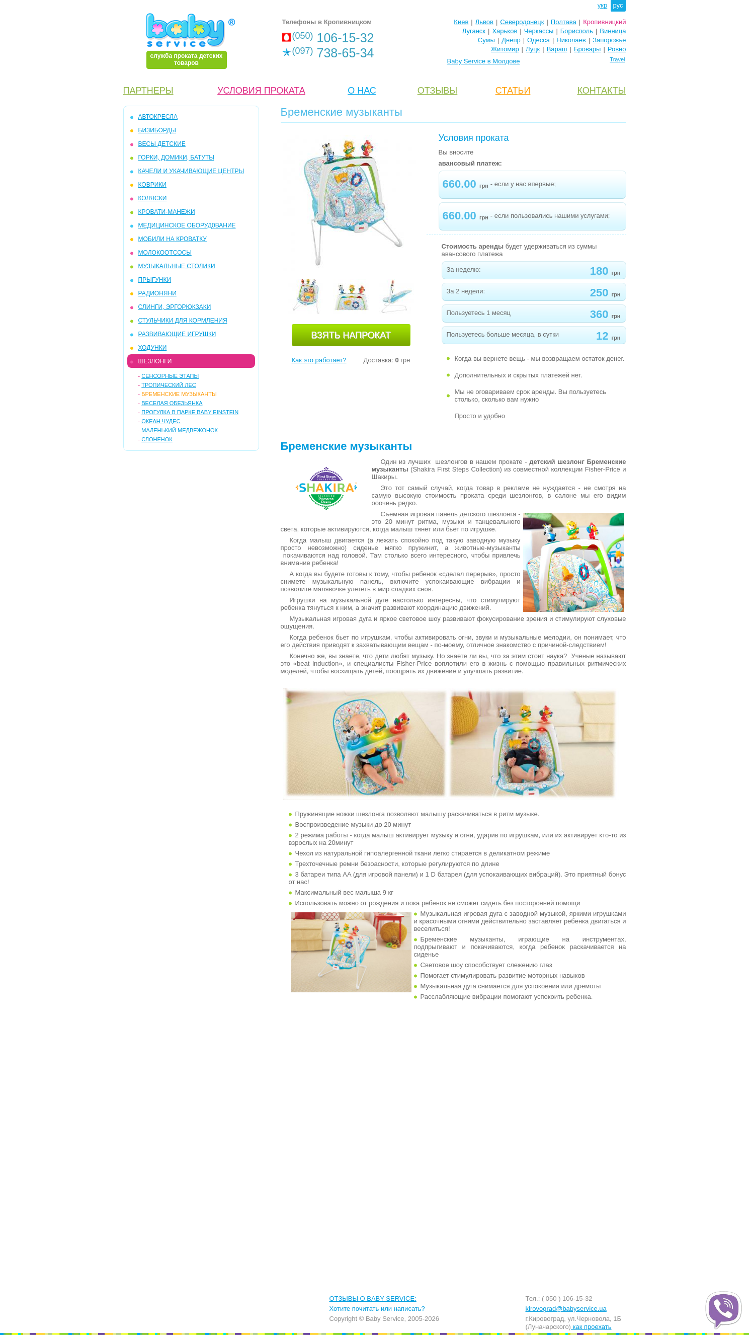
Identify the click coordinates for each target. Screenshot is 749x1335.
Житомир (505, 49)
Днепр (511, 40)
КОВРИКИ (152, 184)
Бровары (587, 49)
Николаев (571, 40)
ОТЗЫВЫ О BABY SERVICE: (373, 1298)
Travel (617, 59)
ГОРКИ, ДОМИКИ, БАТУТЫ (176, 157)
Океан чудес (160, 421)
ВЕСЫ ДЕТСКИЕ (162, 143)
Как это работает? (319, 360)
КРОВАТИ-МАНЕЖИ (166, 211)
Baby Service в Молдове (483, 61)
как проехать (591, 1326)
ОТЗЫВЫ (438, 91)
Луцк (533, 49)
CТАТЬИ (513, 91)
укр (602, 5)
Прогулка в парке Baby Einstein (189, 412)
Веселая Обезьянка (171, 403)
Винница (613, 31)
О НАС (362, 91)
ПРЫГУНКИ (155, 279)
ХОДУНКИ (152, 347)
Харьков (504, 31)
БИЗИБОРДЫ (157, 130)
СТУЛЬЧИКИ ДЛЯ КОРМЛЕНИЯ (182, 320)
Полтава (563, 22)
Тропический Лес (168, 385)
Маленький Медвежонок (179, 430)
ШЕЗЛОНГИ (155, 361)
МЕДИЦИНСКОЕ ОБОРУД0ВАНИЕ (187, 225)
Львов (484, 22)
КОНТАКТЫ (601, 91)
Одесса (538, 40)
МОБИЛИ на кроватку (172, 239)
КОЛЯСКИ (152, 198)
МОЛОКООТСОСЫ (165, 252)
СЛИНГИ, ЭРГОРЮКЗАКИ (174, 306)
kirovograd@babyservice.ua (566, 1308)
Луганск (473, 31)
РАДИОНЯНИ (157, 293)
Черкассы (539, 31)
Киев (461, 22)
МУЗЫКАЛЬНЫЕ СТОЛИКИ (176, 266)
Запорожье (609, 40)
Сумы (486, 40)
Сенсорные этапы (170, 376)
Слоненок (157, 439)
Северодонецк (522, 22)
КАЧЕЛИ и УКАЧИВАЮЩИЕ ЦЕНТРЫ (191, 171)
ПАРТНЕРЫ (148, 91)
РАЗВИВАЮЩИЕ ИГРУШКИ (177, 334)
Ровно (617, 49)
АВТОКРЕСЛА (158, 116)
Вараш (557, 49)
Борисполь (576, 31)
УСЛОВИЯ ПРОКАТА (261, 91)
